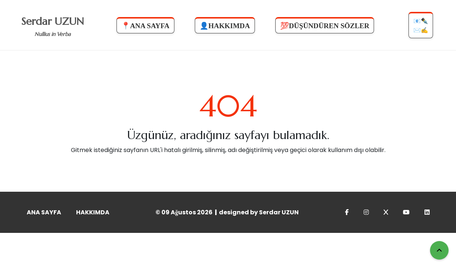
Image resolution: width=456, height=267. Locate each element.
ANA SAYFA (44, 212)
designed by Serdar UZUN (259, 212)
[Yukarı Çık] (439, 250)
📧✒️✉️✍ (420, 25)
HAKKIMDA (92, 212)
